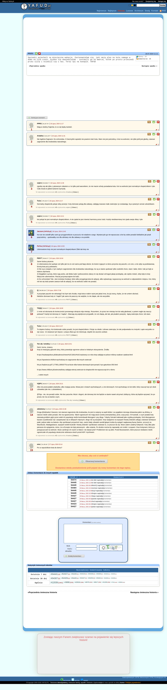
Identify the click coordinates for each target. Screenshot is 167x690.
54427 (73, 501)
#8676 (88, 588)
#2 (56, 194)
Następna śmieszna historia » (144, 598)
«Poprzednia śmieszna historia (42, 598)
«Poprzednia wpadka (37, 68)
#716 (114, 588)
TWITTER (75, 686)
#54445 (75, 580)
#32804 (121, 588)
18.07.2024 (149, 54)
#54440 (91, 580)
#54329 (65, 584)
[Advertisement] (10, 345)
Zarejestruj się (151, 1)
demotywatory (62, 688)
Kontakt (154, 11)
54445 (73, 485)
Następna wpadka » (149, 68)
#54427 (65, 580)
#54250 (107, 584)
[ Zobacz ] (75, 194)
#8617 (97, 588)
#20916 (79, 588)
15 (143, 59)
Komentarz (92, 524)
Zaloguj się (162, 1)
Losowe (129, 11)
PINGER (84, 686)
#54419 (83, 580)
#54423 (107, 579)
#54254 (91, 584)
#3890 (68, 588)
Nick (68, 551)
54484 (73, 492)
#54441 (55, 580)
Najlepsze (112, 11)
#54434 (114, 579)
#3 (56, 209)
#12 (56, 402)
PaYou (39, 248)
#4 (56, 224)
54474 (73, 482)
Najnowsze (101, 11)
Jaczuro (40, 233)
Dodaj (147, 11)
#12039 (57, 588)
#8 (56, 301)
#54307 (55, 584)
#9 (56, 319)
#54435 (99, 580)
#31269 (106, 588)
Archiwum (138, 11)
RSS (163, 11)
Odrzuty (121, 11)
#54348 (114, 584)
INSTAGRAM (65, 686)
